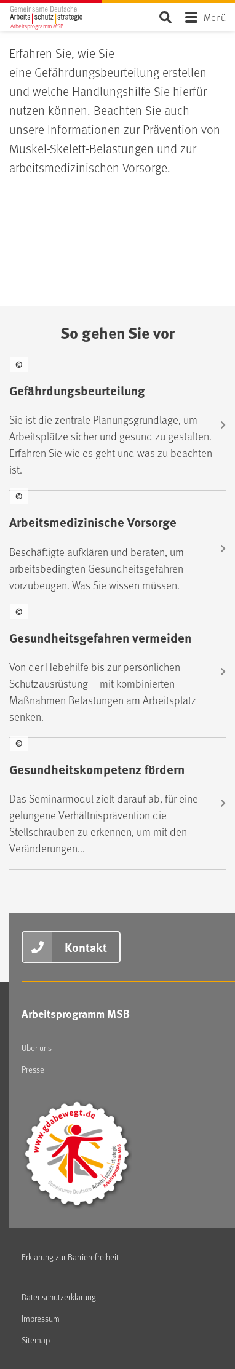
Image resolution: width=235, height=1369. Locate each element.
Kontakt (86, 947)
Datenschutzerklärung (59, 1297)
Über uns (37, 1048)
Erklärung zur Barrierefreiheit (70, 1257)
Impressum (41, 1318)
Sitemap (36, 1340)
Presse (33, 1069)
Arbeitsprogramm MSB (76, 1014)
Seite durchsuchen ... (165, 17)
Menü (215, 16)
